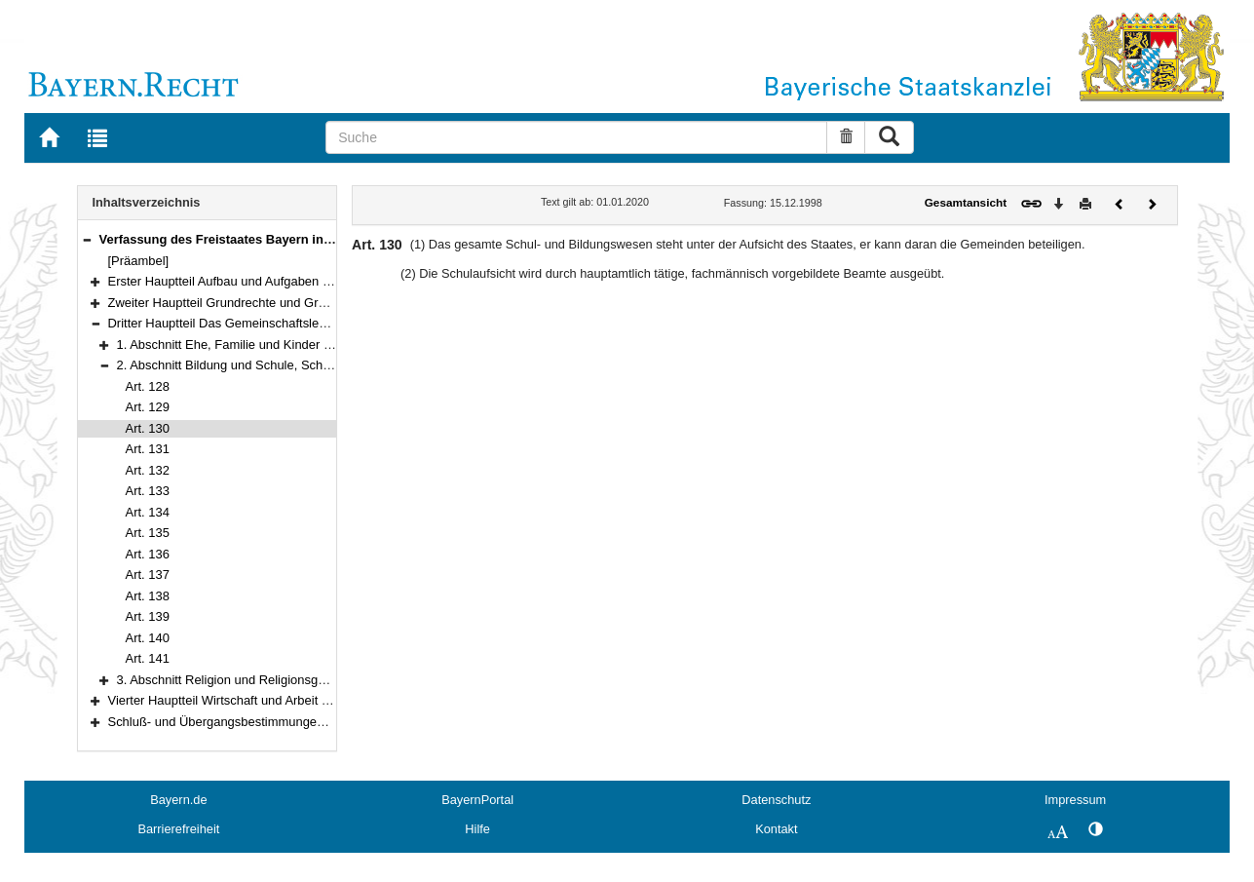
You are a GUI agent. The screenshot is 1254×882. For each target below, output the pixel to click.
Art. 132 (148, 470)
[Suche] (576, 137)
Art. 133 (148, 490)
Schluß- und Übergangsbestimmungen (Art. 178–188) (258, 721)
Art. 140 (148, 638)
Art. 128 (148, 386)
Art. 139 (148, 616)
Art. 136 (148, 554)
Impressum (1075, 799)
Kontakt (776, 829)
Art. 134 (148, 512)
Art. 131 (148, 448)
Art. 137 (148, 574)
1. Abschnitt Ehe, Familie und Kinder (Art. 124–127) (260, 344)
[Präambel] (139, 260)
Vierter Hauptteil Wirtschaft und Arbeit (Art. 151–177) (255, 700)
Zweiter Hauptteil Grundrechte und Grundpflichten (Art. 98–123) (286, 302)
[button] (87, 239)
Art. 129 (148, 407)
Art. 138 (148, 596)
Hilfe (477, 829)
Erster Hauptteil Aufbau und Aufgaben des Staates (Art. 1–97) (280, 281)
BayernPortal (477, 799)
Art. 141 (148, 658)
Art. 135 (148, 532)
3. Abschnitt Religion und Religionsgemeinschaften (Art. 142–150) (300, 679)
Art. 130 (148, 428)
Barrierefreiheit (178, 829)
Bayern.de (178, 799)
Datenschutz (776, 799)
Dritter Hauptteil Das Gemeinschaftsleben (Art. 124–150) (266, 323)
